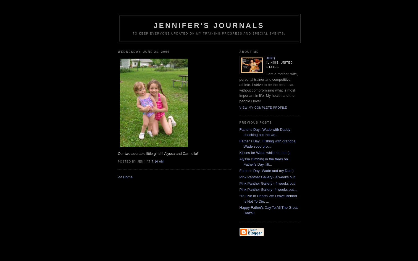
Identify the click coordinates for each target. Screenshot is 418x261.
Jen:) (271, 58)
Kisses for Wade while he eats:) (265, 153)
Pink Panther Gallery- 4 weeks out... (268, 189)
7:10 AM (158, 161)
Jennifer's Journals (209, 25)
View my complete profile (263, 107)
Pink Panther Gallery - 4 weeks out (267, 177)
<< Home (125, 177)
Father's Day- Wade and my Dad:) (267, 171)
